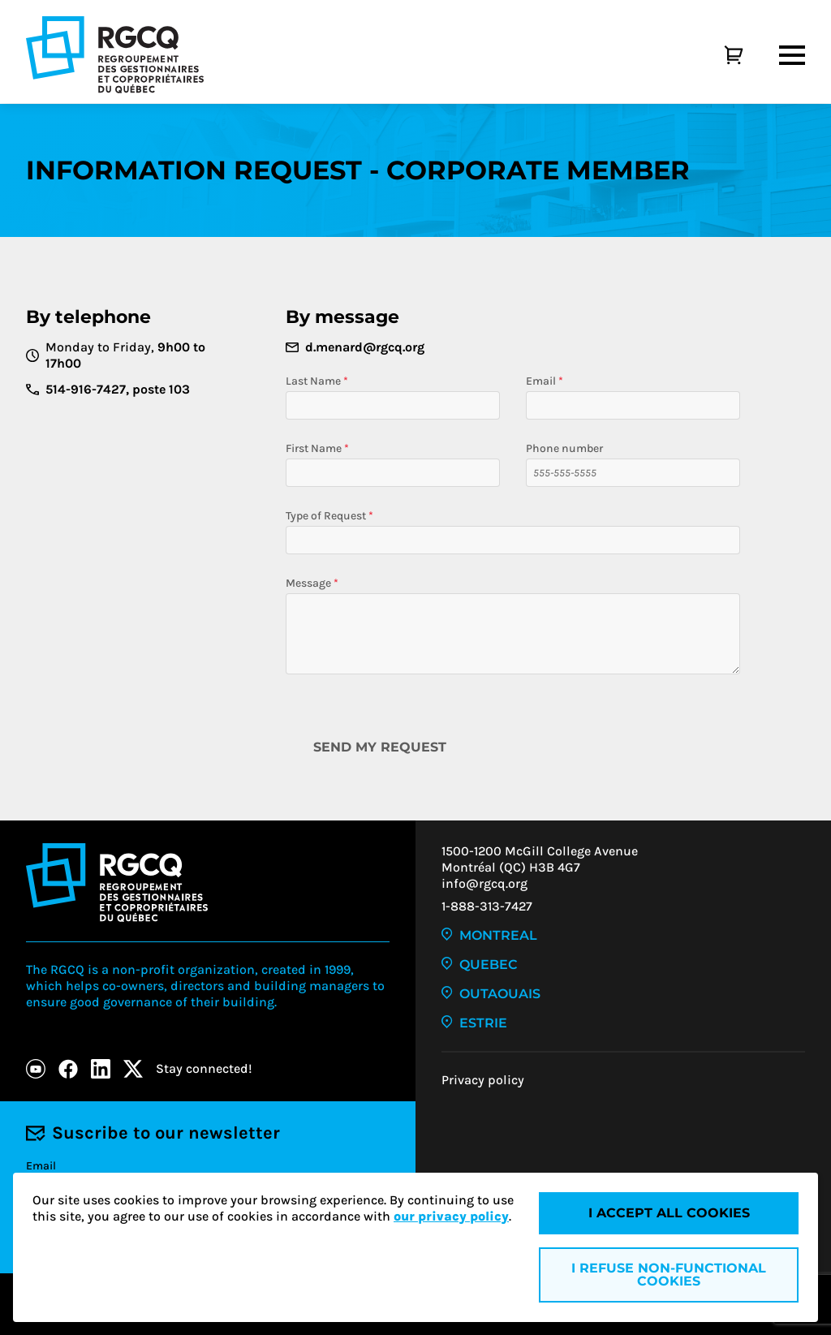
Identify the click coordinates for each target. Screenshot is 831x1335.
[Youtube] (35, 1069)
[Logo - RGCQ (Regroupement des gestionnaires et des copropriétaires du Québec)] (115, 54)
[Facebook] (68, 1069)
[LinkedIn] (100, 1069)
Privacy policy (482, 1079)
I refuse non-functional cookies (668, 1274)
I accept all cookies (669, 1213)
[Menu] (792, 55)
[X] (133, 1069)
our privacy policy (451, 1216)
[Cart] (715, 55)
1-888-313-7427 (486, 906)
